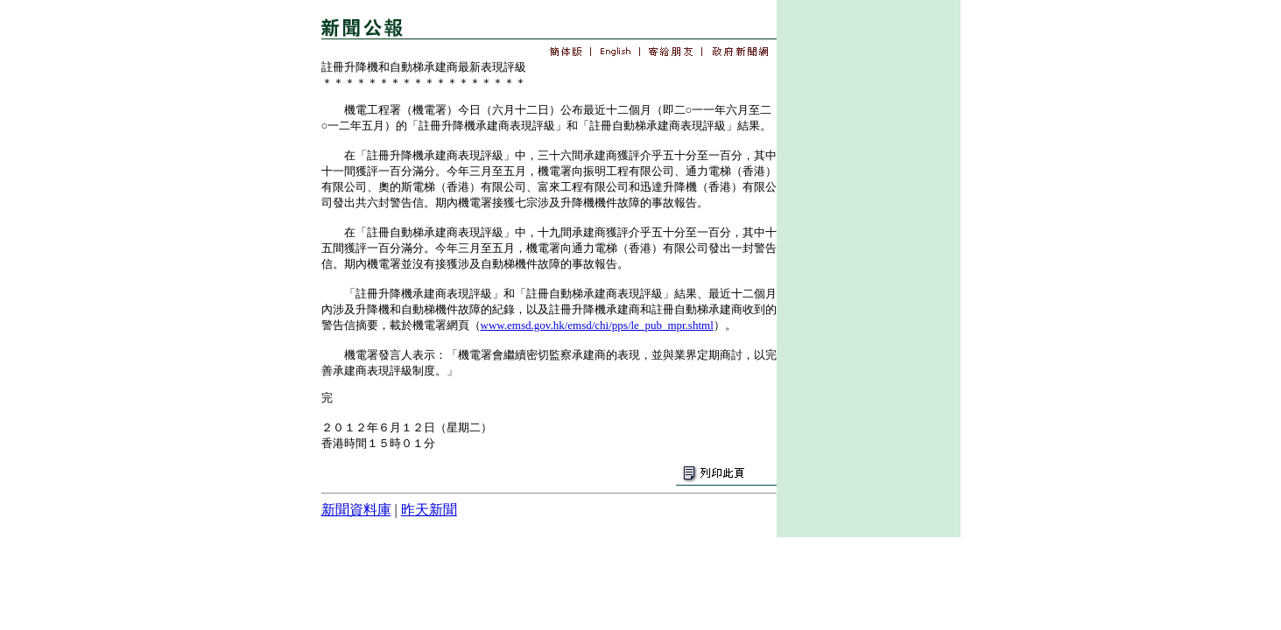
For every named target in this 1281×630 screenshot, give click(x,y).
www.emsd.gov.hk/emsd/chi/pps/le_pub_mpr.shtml (597, 325)
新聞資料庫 (356, 509)
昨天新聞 (429, 509)
